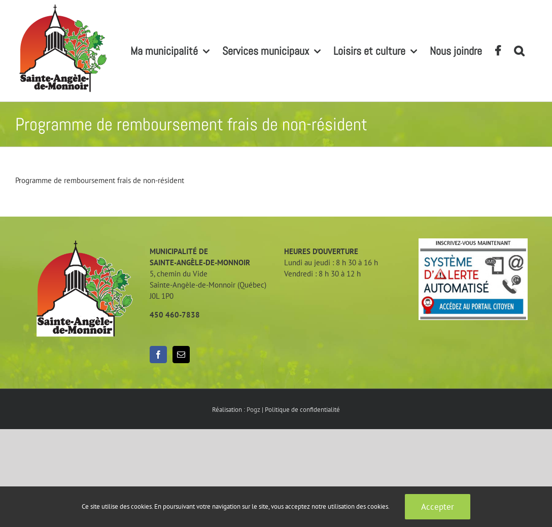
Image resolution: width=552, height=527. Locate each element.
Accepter (437, 506)
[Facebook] (158, 354)
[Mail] (181, 354)
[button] (519, 50)
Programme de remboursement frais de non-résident (99, 180)
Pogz (253, 409)
